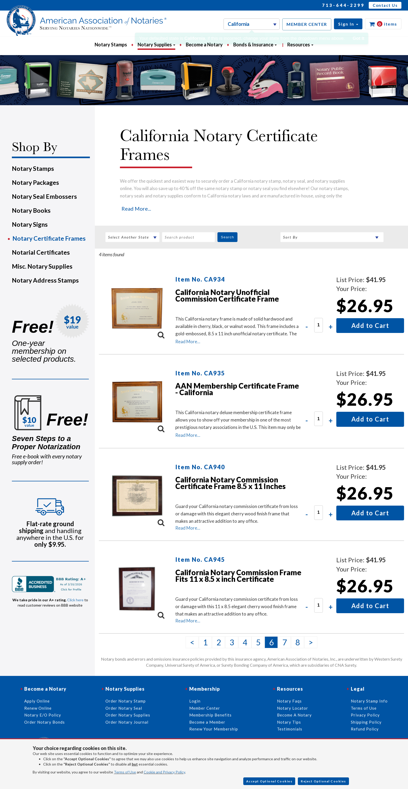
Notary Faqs (289, 701)
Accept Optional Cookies (269, 781)
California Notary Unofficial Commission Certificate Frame (227, 295)
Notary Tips (289, 722)
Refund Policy (365, 729)
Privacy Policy (365, 715)
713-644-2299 (343, 5)
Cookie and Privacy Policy (164, 772)
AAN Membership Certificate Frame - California (237, 389)
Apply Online (37, 701)
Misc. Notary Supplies (42, 266)
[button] (348, 23)
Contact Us (385, 5)
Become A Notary (294, 715)
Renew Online (38, 708)
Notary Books (31, 210)
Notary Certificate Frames (49, 238)
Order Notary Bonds (44, 722)
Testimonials (289, 729)
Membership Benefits (210, 715)
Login (195, 701)
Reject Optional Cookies (323, 781)
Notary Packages (35, 182)
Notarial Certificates (41, 252)
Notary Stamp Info (369, 701)
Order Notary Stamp (125, 701)
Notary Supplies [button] (156, 44)
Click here (75, 600)
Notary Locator (292, 708)
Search (227, 237)
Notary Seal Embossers (44, 196)
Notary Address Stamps (45, 280)
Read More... (136, 208)
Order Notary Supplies (127, 715)
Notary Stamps (111, 44)
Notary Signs (30, 224)
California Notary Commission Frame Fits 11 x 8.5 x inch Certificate (238, 575)
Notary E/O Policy (42, 715)
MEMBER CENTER (306, 24)
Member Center (204, 708)
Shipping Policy (366, 722)
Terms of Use (125, 772)
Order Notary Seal (123, 708)
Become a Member (207, 722)
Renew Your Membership (213, 729)
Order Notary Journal (126, 722)
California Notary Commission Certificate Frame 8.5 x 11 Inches (230, 483)
